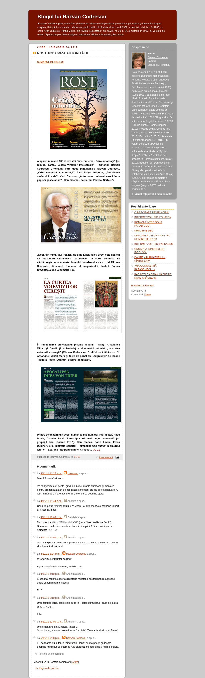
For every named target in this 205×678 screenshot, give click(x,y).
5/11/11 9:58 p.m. (51, 638)
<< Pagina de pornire (47, 668)
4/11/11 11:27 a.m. (51, 473)
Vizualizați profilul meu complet (153, 194)
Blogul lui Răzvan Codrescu (71, 17)
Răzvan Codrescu (76, 553)
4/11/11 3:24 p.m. (51, 553)
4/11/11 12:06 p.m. (51, 537)
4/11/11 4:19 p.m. (51, 574)
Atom (75, 662)
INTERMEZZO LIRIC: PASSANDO (153, 244)
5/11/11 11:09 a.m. (51, 621)
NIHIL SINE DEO (144, 230)
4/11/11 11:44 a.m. (51, 501)
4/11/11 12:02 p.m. (51, 517)
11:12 (77, 457)
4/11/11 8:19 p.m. (51, 598)
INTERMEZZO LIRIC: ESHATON (152, 217)
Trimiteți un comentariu (51, 653)
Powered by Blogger (142, 285)
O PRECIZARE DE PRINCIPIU (151, 212)
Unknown (73, 473)
